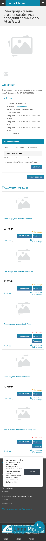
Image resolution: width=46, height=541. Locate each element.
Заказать (37, 167)
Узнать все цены (36, 177)
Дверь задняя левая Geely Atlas (17, 376)
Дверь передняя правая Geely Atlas (18, 271)
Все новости (7, 503)
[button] (39, 526)
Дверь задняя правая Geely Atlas (17, 324)
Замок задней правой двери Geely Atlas (20, 429)
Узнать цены (24, 236)
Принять (32, 472)
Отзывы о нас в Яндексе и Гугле (17, 496)
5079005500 (21, 106)
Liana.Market (18, 534)
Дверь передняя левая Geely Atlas (18, 219)
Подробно (37, 236)
